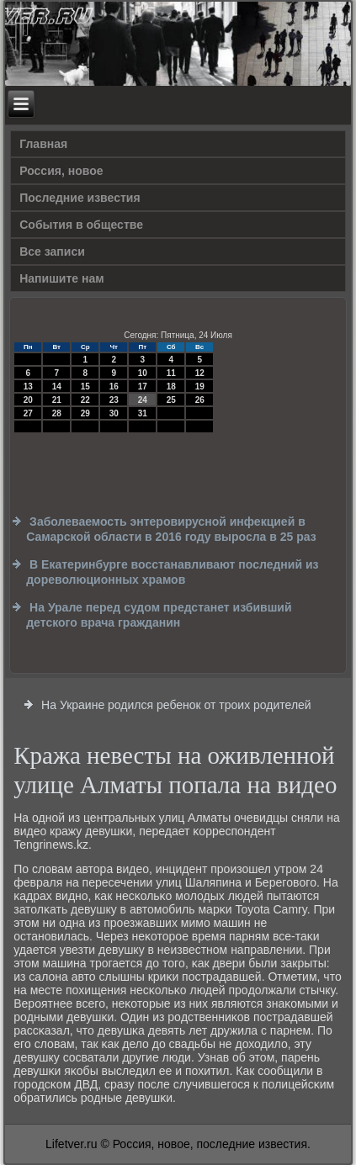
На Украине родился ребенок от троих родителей (176, 705)
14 (56, 386)
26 (200, 400)
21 (56, 400)
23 (114, 400)
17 (142, 386)
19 (200, 386)
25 (171, 400)
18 (171, 386)
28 (56, 413)
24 (142, 400)
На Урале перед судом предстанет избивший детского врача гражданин (158, 615)
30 (114, 413)
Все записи (52, 251)
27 (28, 413)
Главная (43, 144)
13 (28, 386)
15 (85, 386)
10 (142, 373)
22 (85, 400)
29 (85, 413)
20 (28, 400)
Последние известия (79, 197)
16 (114, 386)
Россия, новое (61, 170)
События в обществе (81, 224)
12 (200, 373)
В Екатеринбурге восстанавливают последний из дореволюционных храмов (172, 572)
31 (142, 413)
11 (171, 373)
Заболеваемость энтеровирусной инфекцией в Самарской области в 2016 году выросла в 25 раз (171, 529)
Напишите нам (61, 278)
